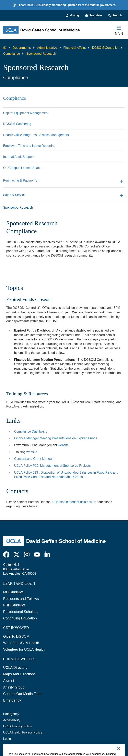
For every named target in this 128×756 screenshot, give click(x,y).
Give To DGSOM (16, 636)
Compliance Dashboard (30, 431)
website (63, 445)
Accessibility (11, 720)
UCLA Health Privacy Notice (22, 732)
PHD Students (14, 605)
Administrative (47, 47)
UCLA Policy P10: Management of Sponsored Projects (52, 465)
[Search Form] (115, 15)
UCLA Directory (15, 668)
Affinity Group (14, 687)
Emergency (12, 700)
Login (7, 738)
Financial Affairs (74, 47)
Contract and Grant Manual (33, 458)
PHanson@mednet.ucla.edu (72, 502)
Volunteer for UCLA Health (24, 649)
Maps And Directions (19, 674)
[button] (93, 15)
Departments (22, 47)
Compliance (11, 53)
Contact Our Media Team (22, 694)
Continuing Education (20, 618)
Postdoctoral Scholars (20, 612)
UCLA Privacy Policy (17, 726)
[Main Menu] (119, 30)
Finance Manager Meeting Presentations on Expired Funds (55, 438)
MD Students (13, 592)
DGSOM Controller (105, 47)
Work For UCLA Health (21, 643)
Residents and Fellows (21, 599)
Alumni (8, 681)
